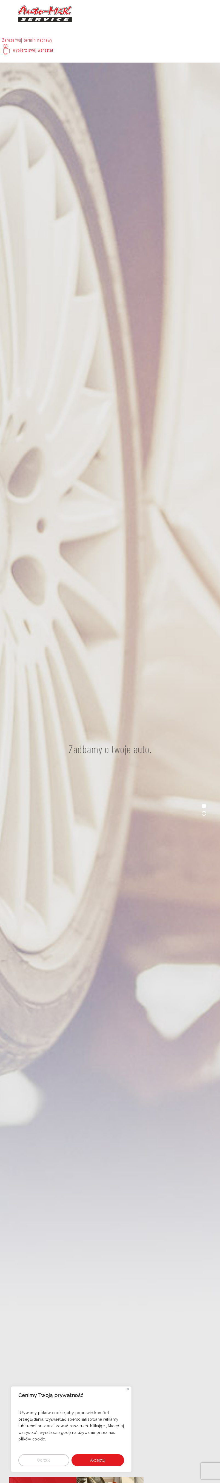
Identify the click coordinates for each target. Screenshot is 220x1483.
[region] (71, 1429)
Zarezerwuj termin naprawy (27, 40)
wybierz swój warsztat (33, 49)
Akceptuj (97, 1460)
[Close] (128, 1389)
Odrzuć (43, 1460)
